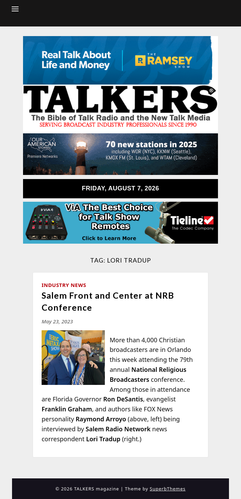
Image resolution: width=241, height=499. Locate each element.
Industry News (64, 284)
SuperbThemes (168, 489)
